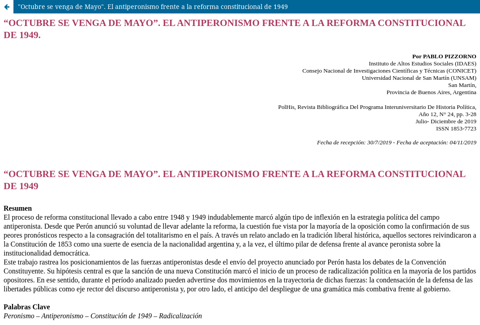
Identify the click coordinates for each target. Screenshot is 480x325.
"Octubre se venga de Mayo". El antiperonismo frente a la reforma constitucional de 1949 (153, 6)
